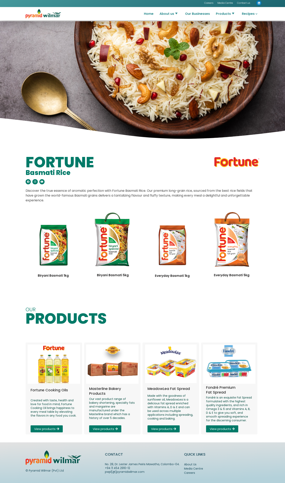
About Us (190, 464)
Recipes (248, 9)
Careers (189, 473)
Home (148, 9)
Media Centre (193, 469)
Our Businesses (197, 9)
